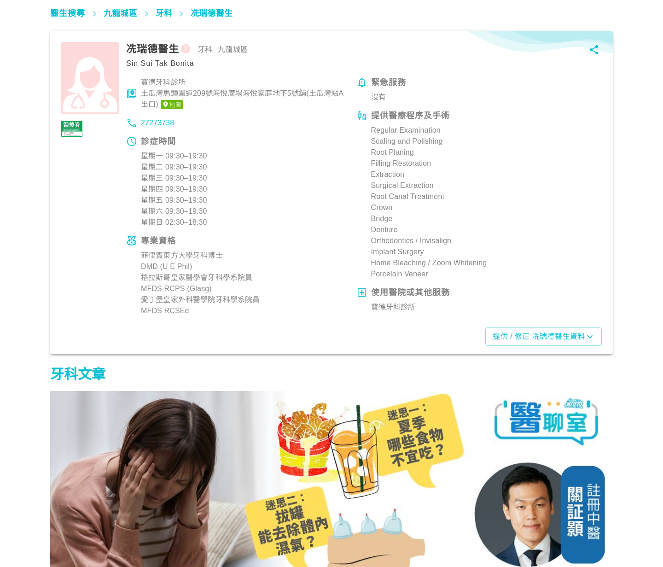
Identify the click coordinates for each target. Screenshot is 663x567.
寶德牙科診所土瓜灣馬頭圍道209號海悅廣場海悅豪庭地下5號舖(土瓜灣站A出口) (242, 94)
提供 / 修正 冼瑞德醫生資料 (543, 336)
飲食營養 (69, 526)
